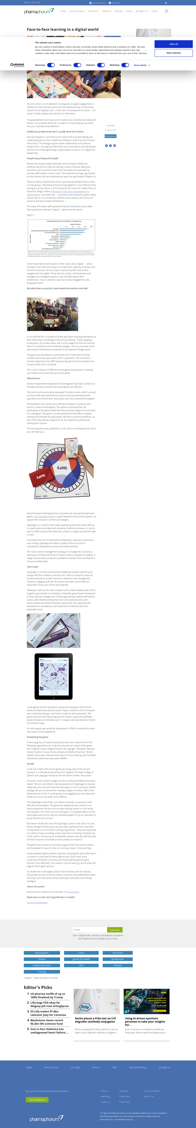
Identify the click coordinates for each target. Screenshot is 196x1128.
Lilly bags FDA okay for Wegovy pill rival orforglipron (49, 1004)
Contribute (123, 1091)
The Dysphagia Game (44, 516)
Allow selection (173, 16)
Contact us (105, 1102)
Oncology (75, 1067)
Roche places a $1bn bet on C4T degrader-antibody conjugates (153, 56)
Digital (29, 1067)
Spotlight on (164, 1067)
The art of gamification (37, 902)
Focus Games (72, 891)
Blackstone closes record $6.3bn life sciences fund (46, 1021)
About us (104, 1091)
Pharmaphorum (46, 1118)
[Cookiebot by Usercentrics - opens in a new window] (17, 28)
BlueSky (35, 1106)
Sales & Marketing (137, 1067)
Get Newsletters (37, 1099)
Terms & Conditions (152, 1091)
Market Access (51, 1067)
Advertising (105, 1096)
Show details (140, 28)
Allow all (174, 7)
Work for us (149, 1096)
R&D (114, 1067)
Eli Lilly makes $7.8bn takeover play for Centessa (48, 1013)
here (42, 431)
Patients (96, 1067)
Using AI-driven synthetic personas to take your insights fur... (145, 1021)
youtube (27, 1106)
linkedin (31, 1106)
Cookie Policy (124, 1096)
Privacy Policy (124, 1102)
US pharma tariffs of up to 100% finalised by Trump (47, 995)
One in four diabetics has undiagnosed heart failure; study (48, 1032)
